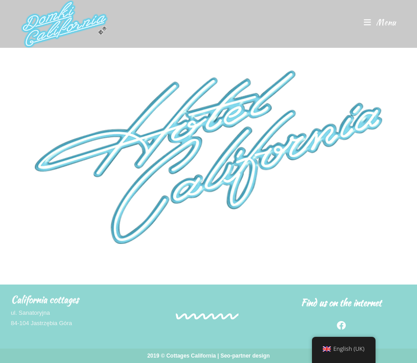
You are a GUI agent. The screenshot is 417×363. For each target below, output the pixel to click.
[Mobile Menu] (380, 22)
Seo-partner (235, 356)
